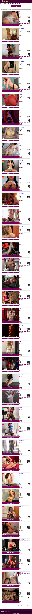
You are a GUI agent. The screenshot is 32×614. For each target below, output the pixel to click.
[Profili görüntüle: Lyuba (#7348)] (10, 264)
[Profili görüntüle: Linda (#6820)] (10, 512)
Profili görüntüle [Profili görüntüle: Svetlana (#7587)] (10, 41)
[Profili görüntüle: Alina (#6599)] (10, 380)
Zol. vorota (21, 110)
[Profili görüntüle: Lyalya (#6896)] (10, 479)
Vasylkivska (21, 160)
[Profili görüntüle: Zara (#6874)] (10, 396)
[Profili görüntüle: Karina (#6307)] (10, 281)
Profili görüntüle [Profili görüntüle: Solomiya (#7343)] (10, 536)
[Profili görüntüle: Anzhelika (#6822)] (10, 347)
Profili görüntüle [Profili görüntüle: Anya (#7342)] (10, 602)
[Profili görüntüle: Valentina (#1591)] (10, 545)
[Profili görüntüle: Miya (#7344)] (10, 462)
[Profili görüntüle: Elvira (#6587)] (10, 133)
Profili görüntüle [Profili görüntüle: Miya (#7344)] (10, 470)
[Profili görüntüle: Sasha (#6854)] (10, 495)
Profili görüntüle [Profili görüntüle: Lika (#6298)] (10, 74)
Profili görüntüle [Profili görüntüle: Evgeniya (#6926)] (10, 453)
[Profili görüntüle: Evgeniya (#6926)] (10, 446)
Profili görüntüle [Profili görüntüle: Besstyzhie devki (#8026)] (10, 206)
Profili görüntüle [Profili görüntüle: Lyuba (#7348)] (10, 272)
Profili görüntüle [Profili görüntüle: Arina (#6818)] (10, 585)
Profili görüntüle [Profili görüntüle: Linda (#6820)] (10, 519)
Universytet (21, 11)
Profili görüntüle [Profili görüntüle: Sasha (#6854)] (10, 503)
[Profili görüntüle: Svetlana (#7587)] (10, 34)
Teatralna (21, 292)
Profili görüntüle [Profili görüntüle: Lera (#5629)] (10, 420)
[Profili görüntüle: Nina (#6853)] (10, 561)
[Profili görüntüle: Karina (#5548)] (10, 314)
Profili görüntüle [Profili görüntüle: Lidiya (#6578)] (10, 107)
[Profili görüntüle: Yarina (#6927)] (10, 330)
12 (21, 605)
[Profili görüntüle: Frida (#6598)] (10, 50)
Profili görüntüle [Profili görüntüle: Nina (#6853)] (10, 569)
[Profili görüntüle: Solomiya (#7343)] (10, 528)
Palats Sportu (21, 28)
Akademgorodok (21, 407)
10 (18, 605)
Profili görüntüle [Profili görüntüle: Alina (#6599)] (10, 387)
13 (22, 605)
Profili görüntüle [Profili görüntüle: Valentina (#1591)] (10, 552)
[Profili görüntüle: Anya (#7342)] (10, 594)
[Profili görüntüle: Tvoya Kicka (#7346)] (10, 363)
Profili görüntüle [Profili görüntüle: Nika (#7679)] (10, 239)
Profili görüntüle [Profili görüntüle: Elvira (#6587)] (10, 140)
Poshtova (21, 473)
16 (27, 605)
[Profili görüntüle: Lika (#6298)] (10, 67)
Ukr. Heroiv (21, 143)
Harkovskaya (21, 44)
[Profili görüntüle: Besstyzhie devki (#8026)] (10, 199)
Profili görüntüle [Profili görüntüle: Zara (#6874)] (10, 404)
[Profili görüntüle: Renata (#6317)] (10, 429)
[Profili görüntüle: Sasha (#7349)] (10, 116)
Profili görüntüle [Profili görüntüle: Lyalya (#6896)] (10, 486)
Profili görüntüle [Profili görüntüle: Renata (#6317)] (10, 437)
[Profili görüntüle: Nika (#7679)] (10, 231)
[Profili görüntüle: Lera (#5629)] (10, 413)
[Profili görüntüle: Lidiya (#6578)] (10, 100)
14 (24, 605)
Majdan (20, 176)
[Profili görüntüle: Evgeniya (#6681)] (10, 182)
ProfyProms (9, 611)
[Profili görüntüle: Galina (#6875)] (10, 297)
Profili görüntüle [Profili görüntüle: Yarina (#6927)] (10, 338)
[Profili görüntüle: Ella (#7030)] (10, 83)
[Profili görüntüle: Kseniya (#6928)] (10, 248)
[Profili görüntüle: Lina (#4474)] (10, 166)
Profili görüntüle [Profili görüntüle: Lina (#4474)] (10, 173)
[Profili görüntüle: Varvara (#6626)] (10, 149)
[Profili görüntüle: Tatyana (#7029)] (10, 215)
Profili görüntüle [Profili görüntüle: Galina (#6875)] (10, 305)
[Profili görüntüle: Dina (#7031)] (10, 17)
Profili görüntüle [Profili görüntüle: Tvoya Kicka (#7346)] (10, 371)
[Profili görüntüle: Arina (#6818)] (10, 578)
